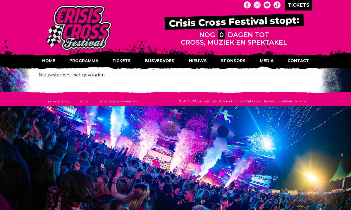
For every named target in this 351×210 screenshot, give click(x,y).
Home (48, 60)
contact (85, 101)
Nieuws (198, 60)
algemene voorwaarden (119, 101)
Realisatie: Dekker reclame (285, 101)
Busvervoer (160, 60)
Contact (298, 60)
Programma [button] (83, 60)
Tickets (121, 60)
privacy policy (59, 101)
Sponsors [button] (233, 60)
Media (266, 60)
